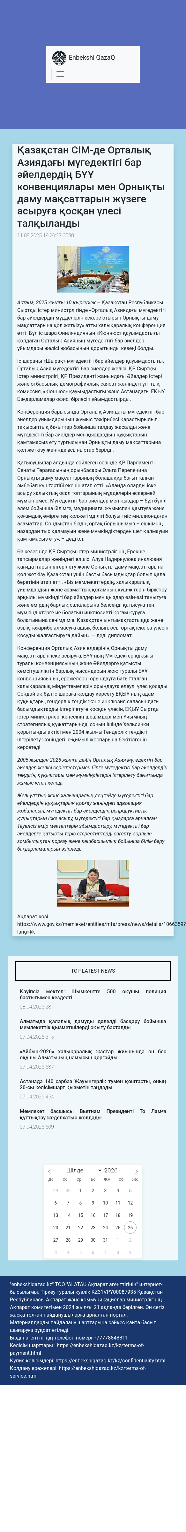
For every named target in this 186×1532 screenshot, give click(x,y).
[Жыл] (112, 1170)
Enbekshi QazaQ (83, 58)
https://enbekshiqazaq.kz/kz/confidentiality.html (110, 1361)
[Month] (82, 1170)
